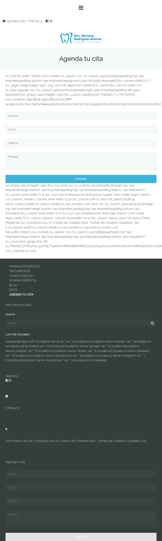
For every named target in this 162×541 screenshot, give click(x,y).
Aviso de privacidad (18, 305)
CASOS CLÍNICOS (21, 276)
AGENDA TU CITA (21, 294)
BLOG (13, 285)
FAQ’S (13, 290)
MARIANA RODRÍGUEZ (24, 266)
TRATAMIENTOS (19, 271)
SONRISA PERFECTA (22, 280)
